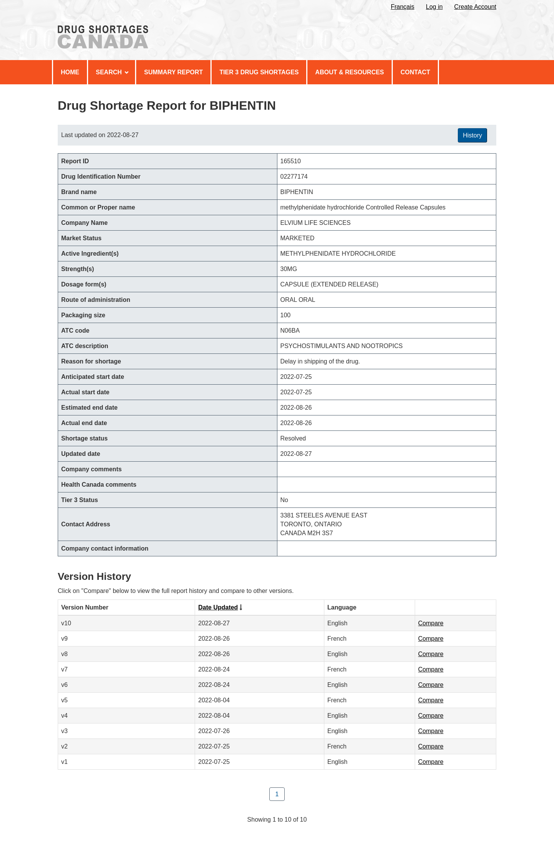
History (472, 135)
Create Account (475, 6)
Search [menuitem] (112, 72)
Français (402, 6)
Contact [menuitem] (415, 72)
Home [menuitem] (70, 72)
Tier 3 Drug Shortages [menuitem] (259, 72)
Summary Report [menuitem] (173, 72)
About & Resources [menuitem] (349, 72)
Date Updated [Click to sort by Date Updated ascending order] (218, 607)
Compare (431, 623)
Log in (434, 6)
